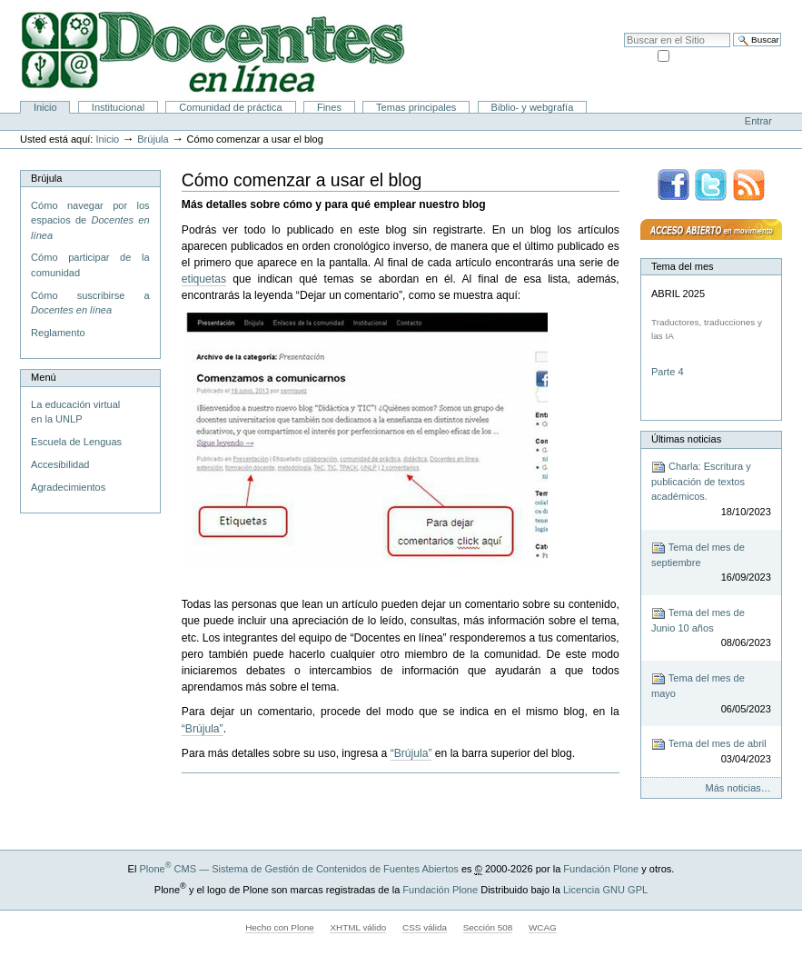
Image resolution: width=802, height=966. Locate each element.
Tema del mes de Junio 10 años (711, 628)
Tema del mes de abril (711, 752)
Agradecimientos (68, 487)
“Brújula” (202, 728)
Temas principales (416, 107)
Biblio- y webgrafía (532, 107)
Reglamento (57, 332)
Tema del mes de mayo (711, 694)
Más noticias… (738, 787)
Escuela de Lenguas (76, 441)
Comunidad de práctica (230, 107)
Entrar (758, 120)
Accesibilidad (748, 9)
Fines (329, 107)
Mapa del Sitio (679, 9)
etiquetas (204, 279)
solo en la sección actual (726, 54)
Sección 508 (488, 927)
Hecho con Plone (279, 927)
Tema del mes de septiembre (711, 563)
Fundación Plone (601, 868)
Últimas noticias (686, 438)
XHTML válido (358, 927)
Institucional (118, 107)
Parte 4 (669, 371)
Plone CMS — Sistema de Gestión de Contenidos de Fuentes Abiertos (298, 868)
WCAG (543, 927)
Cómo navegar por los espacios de (90, 220)
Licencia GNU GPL (605, 889)
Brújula (152, 139)
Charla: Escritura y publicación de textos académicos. (711, 490)
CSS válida (424, 927)
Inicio (45, 107)
